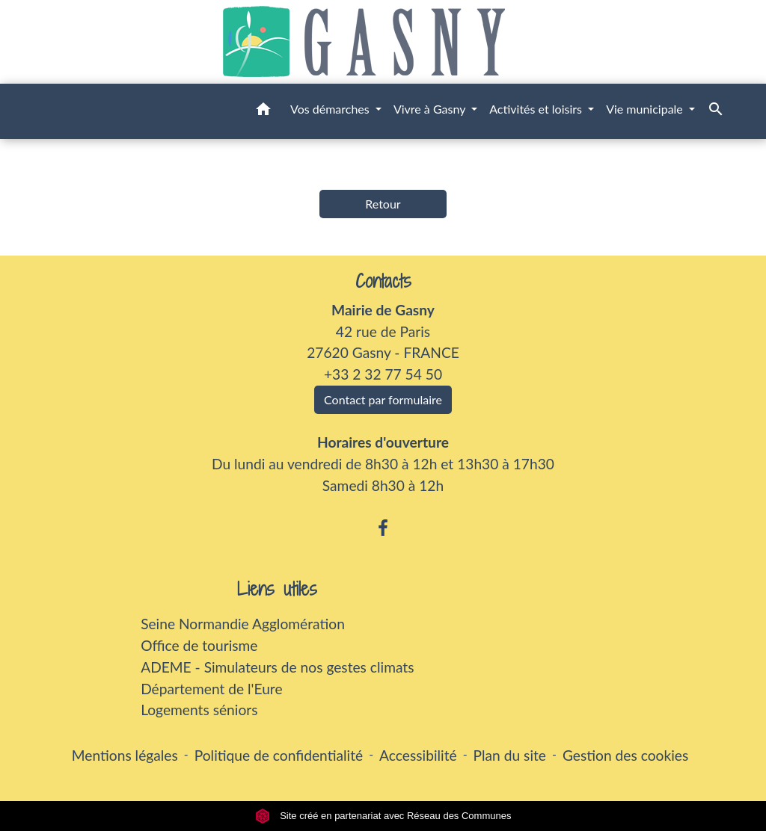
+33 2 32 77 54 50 (383, 374)
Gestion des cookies (625, 755)
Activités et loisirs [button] (537, 109)
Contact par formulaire (383, 399)
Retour (382, 204)
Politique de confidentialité (278, 755)
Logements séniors (199, 709)
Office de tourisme (199, 645)
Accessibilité (418, 755)
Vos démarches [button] (331, 109)
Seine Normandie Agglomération (243, 623)
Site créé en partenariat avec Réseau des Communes (383, 815)
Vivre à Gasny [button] (430, 109)
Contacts (383, 281)
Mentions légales (125, 755)
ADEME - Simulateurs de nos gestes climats (277, 667)
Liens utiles (277, 589)
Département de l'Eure (211, 688)
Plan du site (510, 755)
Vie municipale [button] (646, 109)
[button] (263, 111)
